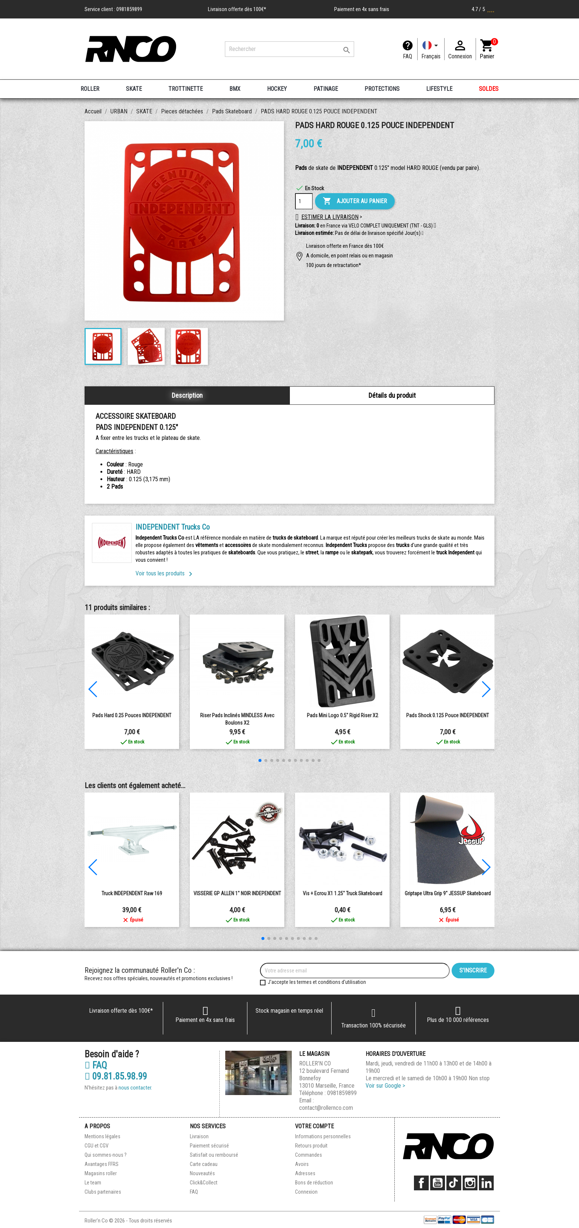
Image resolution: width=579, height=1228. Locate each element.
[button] (423, 233)
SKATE (134, 88)
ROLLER (89, 88)
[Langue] (431, 49)
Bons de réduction (314, 1183)
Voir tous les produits (165, 573)
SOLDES (489, 88)
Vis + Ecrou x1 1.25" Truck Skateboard (342, 893)
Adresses (305, 1173)
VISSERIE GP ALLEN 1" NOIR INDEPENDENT (237, 893)
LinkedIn (486, 1183)
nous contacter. (135, 1087)
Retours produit (311, 1146)
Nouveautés (202, 1173)
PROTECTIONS (382, 88)
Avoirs (302, 1164)
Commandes (308, 1155)
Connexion (306, 1192)
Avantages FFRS (102, 1164)
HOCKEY (277, 88)
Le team (93, 1183)
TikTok (453, 1183)
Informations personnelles (323, 1136)
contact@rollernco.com (326, 1107)
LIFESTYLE (439, 88)
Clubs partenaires (103, 1192)
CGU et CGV (97, 1146)
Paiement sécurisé (209, 1146)
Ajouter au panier (355, 201)
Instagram (470, 1183)
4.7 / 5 (483, 9)
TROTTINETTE (185, 88)
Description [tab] (187, 395)
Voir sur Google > (385, 1085)
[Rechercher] (289, 49)
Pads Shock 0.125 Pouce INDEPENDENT (447, 715)
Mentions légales (102, 1136)
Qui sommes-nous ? (106, 1155)
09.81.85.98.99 (116, 1076)
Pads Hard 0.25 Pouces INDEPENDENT (131, 715)
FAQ (407, 56)
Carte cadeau (203, 1164)
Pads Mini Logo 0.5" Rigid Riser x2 (342, 715)
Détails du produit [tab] (392, 395)
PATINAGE (326, 88)
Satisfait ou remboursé (214, 1155)
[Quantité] (304, 201)
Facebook (421, 1183)
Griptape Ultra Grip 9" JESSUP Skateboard (448, 893)
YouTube (437, 1183)
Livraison (199, 1136)
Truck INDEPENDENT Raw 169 (132, 893)
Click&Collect (203, 1183)
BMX (234, 88)
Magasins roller (101, 1173)
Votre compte (314, 1126)
